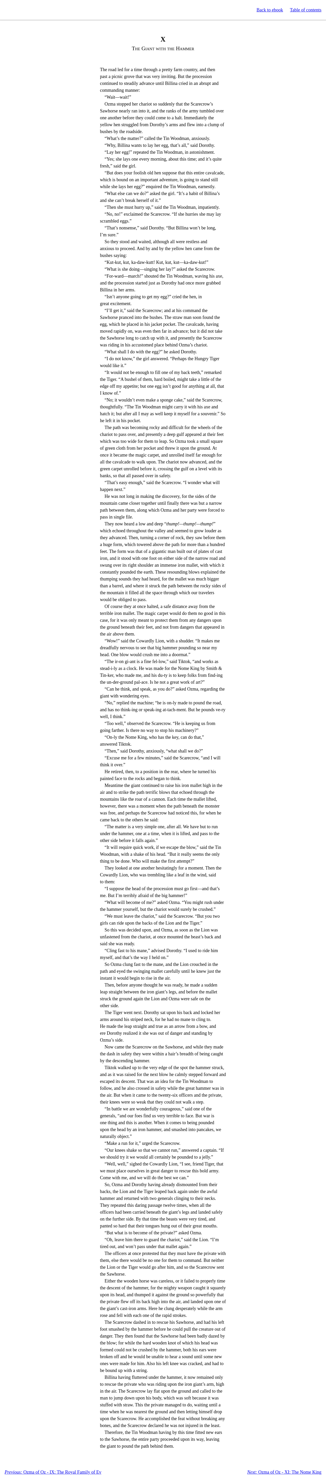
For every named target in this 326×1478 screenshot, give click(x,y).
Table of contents (305, 9)
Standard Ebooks (27, 10)
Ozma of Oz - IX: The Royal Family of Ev (53, 1472)
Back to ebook (269, 9)
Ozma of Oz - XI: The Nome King (284, 1472)
